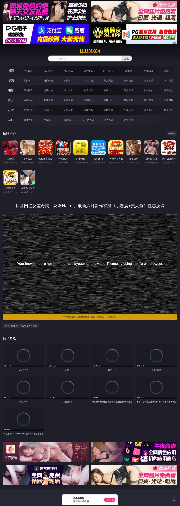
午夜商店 (48, 119)
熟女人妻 (108, 80)
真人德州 (48, 70)
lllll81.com (90, 51)
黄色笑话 (148, 110)
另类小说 (128, 110)
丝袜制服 (128, 80)
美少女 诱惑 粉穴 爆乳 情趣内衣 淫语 (21, 325)
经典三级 (128, 90)
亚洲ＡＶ (28, 80)
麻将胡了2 (108, 70)
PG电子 (28, 70)
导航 (11, 120)
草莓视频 (68, 119)
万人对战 (68, 70)
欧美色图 (68, 100)
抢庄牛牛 (168, 70)
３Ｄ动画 (88, 80)
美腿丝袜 (108, 100)
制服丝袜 (108, 90)
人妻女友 (68, 110)
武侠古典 (88, 110)
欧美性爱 (88, 90)
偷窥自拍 (28, 100)
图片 (11, 100)
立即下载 (110, 499)
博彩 (11, 70)
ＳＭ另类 (168, 80)
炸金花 (128, 70)
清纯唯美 (128, 100)
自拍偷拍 (48, 80)
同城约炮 (28, 119)
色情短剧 (128, 119)
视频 (11, 80)
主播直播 (148, 80)
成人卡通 (68, 90)
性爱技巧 (168, 110)
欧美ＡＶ (68, 80)
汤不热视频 (88, 119)
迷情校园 (108, 110)
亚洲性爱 (28, 90)
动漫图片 (88, 100)
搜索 (126, 58)
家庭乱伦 (48, 110)
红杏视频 (108, 119)
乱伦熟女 (148, 90)
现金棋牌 (148, 70)
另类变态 (168, 90)
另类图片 (168, 100)
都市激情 (28, 110)
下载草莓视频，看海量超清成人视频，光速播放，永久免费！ (119, 317)
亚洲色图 (48, 100)
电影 (11, 90)
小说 (11, 110)
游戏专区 (88, 70)
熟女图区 (148, 100)
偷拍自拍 (48, 90)
